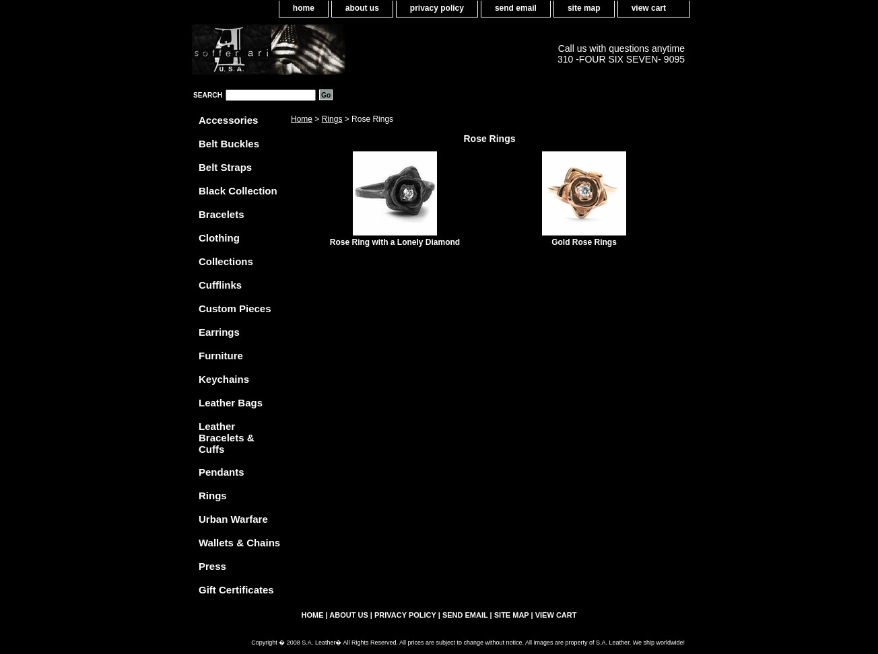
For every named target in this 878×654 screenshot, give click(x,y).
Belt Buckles (229, 143)
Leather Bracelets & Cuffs (227, 438)
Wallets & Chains (239, 542)
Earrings (219, 332)
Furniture (221, 355)
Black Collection (238, 190)
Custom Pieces (235, 308)
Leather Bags (231, 402)
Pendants (221, 472)
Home (301, 119)
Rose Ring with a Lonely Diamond (395, 242)
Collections (226, 261)
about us (362, 8)
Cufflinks (220, 285)
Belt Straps (225, 167)
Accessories (228, 120)
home (303, 8)
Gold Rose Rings (584, 242)
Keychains (224, 379)
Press (212, 566)
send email (516, 8)
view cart (649, 8)
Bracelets (221, 214)
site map (584, 8)
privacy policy (437, 8)
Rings (332, 119)
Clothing (219, 238)
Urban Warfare (233, 519)
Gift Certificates (236, 589)
